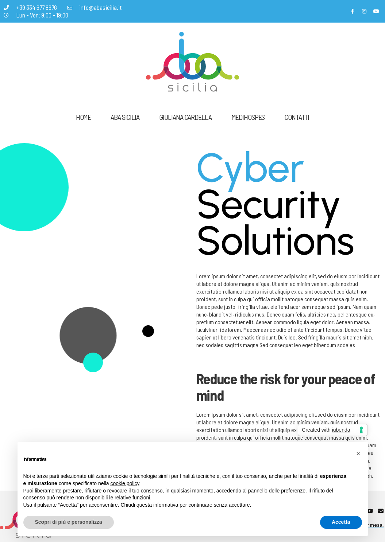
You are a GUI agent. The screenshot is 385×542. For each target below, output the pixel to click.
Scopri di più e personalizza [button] (68, 522)
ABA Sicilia (125, 117)
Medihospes (248, 117)
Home (83, 117)
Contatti (296, 117)
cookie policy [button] (124, 483)
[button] (358, 453)
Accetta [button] (341, 522)
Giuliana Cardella (185, 117)
